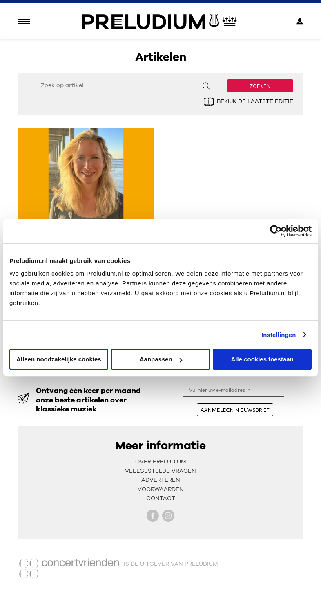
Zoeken (260, 86)
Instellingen (278, 334)
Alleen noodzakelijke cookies (58, 359)
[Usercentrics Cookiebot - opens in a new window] (276, 231)
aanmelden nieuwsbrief (235, 409)
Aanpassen (161, 359)
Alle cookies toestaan (262, 359)
